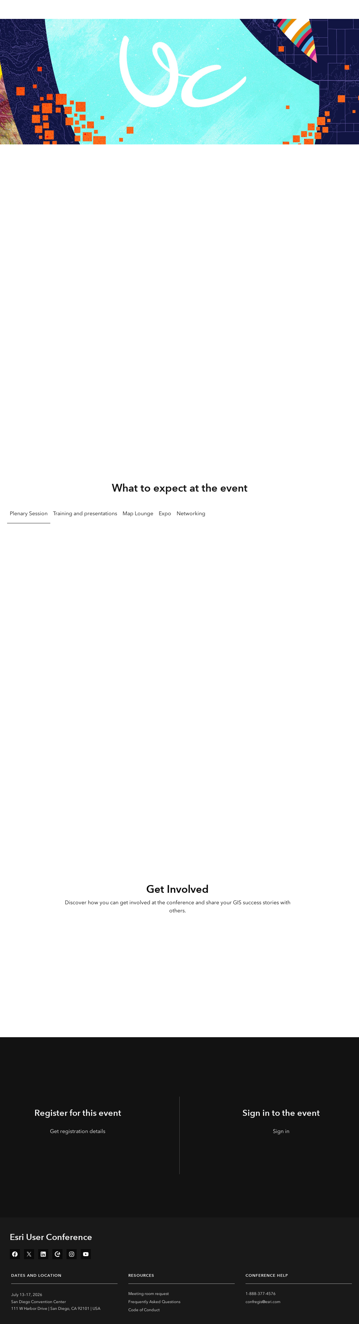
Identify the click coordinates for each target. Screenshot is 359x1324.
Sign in (281, 1131)
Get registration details (77, 1131)
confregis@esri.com (263, 1301)
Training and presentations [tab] (85, 513)
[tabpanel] (179, 632)
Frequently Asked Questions (154, 1301)
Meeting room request (148, 1293)
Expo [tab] (165, 513)
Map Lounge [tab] (138, 513)
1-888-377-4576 (261, 1293)
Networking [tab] (191, 513)
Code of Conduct (144, 1309)
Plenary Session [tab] (29, 513)
